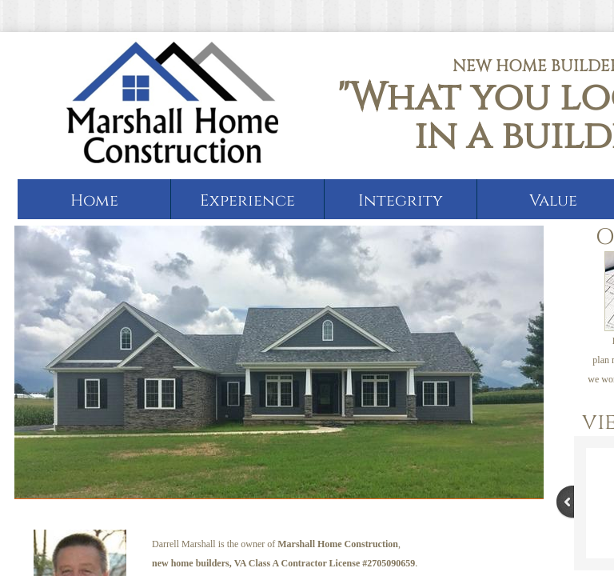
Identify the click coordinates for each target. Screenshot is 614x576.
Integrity (400, 200)
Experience (247, 200)
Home (94, 200)
